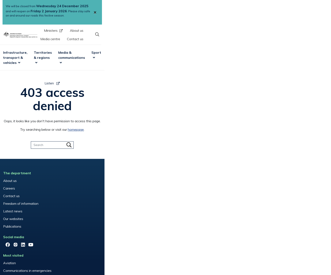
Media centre (220, 28)
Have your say (180, 158)
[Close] (281, 10)
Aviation (115, 158)
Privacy (96, 259)
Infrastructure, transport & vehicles (78, 43)
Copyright (55, 259)
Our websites (58, 196)
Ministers (171, 28)
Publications (57, 204)
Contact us (245, 28)
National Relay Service (126, 181)
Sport (216, 43)
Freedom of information (66, 181)
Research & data (259, 43)
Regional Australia (122, 189)
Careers (54, 166)
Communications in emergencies (133, 166)
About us (197, 28)
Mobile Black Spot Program (129, 173)
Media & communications (181, 43)
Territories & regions (134, 43)
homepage (189, 107)
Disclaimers (77, 259)
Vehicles (115, 196)
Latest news (58, 189)
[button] (278, 27)
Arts (235, 43)
